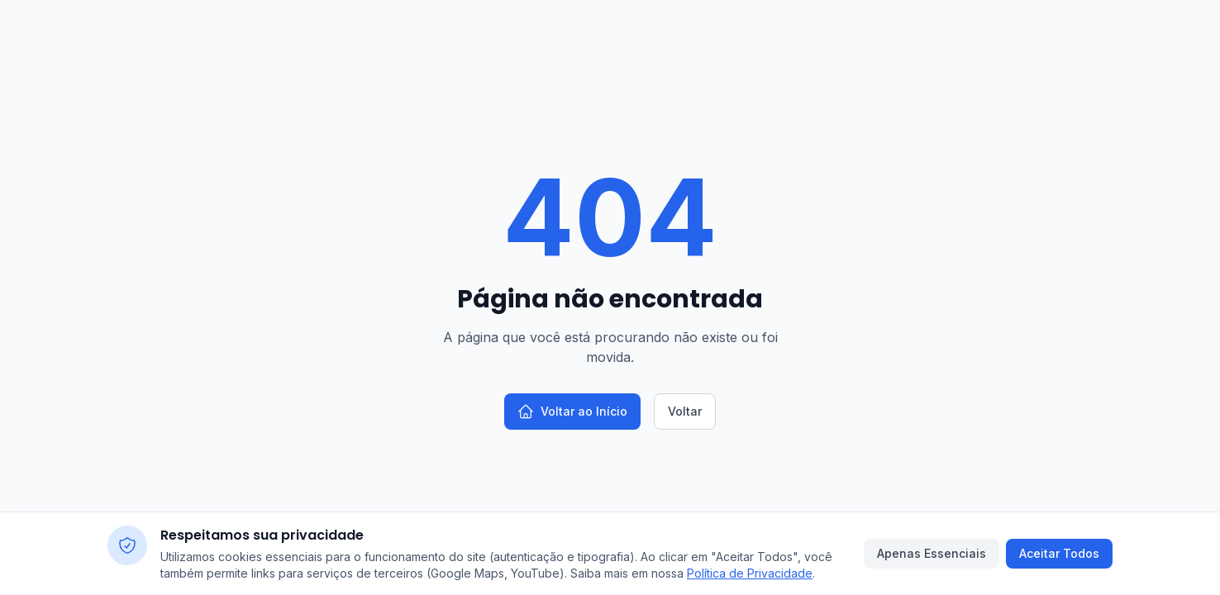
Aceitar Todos (1059, 553)
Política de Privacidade (750, 573)
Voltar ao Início (572, 411)
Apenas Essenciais (931, 553)
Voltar (685, 411)
